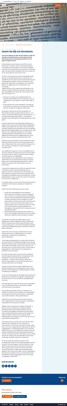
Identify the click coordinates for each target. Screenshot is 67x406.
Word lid (58, 5)
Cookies (11, 404)
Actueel (7, 44)
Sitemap (26, 404)
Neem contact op (7, 390)
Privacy (16, 404)
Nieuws (12, 44)
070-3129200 (7, 396)
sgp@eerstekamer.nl (19, 396)
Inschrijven (6, 380)
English (31, 404)
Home (3, 44)
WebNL (61, 404)
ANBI (21, 404)
